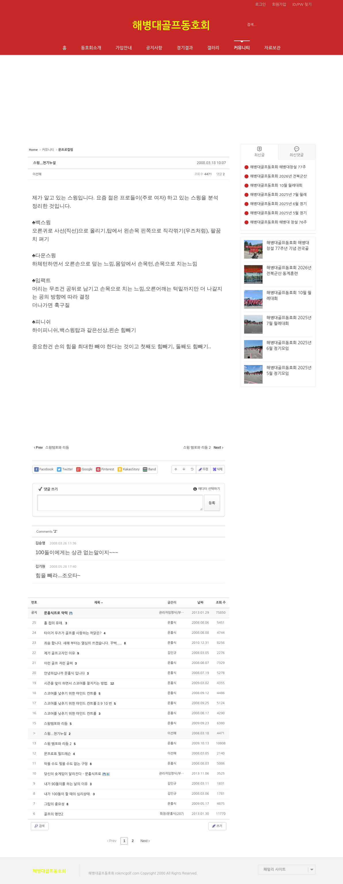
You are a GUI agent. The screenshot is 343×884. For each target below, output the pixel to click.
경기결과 (185, 48)
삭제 (217, 469)
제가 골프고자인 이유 (60, 653)
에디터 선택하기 (206, 488)
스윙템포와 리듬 (56, 723)
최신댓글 (297, 151)
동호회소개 (91, 48)
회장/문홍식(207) (172, 813)
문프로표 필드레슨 (58, 754)
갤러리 (213, 48)
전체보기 (44, 24)
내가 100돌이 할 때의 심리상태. (68, 794)
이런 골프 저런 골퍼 (59, 663)
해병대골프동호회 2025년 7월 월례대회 (278, 195)
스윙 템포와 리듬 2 (58, 744)
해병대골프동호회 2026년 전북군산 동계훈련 (278, 176)
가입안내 (123, 48)
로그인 (260, 4)
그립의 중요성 (54, 804)
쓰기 (216, 826)
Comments (46, 531)
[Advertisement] (171, 98)
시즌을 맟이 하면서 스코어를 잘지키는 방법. (76, 683)
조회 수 (221, 602)
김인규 (171, 652)
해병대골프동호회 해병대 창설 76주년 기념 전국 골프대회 (278, 222)
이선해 (37, 174)
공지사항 (154, 48)
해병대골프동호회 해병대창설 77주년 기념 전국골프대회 (278, 167)
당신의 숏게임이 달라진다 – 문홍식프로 (73, 774)
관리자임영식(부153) (173, 612)
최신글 (259, 151)
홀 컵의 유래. (54, 623)
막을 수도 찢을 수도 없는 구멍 (66, 764)
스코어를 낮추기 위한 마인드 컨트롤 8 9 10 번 (78, 703)
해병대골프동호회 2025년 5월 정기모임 (278, 213)
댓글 (216, 567)
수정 (203, 469)
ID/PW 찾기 (301, 4)
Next (145, 841)
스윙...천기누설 (44, 163)
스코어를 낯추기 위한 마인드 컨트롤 (70, 693)
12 (112, 683)
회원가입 (279, 4)
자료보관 (272, 48)
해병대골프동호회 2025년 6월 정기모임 (278, 204)
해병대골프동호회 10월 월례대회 (276, 185)
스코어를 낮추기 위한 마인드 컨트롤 (70, 713)
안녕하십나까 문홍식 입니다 (65, 673)
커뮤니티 (242, 45)
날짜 (200, 602)
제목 (98, 602)
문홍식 (171, 622)
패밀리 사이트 (275, 869)
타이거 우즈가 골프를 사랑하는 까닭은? (73, 633)
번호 (34, 602)
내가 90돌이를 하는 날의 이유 (66, 784)
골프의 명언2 (53, 814)
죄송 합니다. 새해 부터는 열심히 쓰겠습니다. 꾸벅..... (83, 643)
